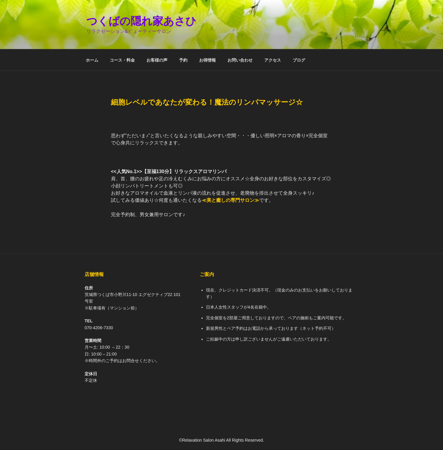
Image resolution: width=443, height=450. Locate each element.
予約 (183, 60)
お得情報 (207, 60)
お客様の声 (156, 60)
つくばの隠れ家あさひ (141, 21)
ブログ (299, 60)
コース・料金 (122, 60)
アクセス (272, 60)
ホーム (92, 60)
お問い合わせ (240, 60)
